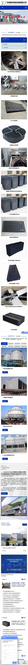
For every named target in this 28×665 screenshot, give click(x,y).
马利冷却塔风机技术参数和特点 (14, 71)
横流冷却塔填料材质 (14, 237)
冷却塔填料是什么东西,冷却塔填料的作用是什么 (13, 600)
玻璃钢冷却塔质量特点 (8, 397)
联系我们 (24, 662)
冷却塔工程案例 (5, 525)
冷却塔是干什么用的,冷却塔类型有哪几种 (11, 593)
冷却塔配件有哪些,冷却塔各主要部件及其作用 (12, 635)
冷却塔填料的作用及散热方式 (9, 606)
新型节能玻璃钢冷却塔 (8, 368)
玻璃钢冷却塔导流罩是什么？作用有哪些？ (12, 598)
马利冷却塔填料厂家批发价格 (14, 260)
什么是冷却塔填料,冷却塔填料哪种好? (11, 597)
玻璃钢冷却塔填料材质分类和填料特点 (14, 191)
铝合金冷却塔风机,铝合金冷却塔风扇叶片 (14, 306)
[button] (26, 524)
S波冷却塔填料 (14, 329)
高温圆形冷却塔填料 (14, 145)
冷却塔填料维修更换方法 (8, 604)
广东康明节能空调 (14, 3)
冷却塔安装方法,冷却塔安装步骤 (9, 633)
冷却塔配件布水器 (14, 96)
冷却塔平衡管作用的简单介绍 (9, 631)
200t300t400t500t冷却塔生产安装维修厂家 (12, 610)
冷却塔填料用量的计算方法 (8, 591)
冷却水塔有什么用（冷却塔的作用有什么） (12, 595)
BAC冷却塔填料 (14, 120)
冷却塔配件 (11, 32)
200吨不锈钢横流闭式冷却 (8, 455)
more (24, 579)
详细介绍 (4, 493)
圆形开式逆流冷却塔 (7, 426)
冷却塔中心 (11, 336)
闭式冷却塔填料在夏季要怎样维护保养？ (11, 602)
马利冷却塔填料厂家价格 (14, 283)
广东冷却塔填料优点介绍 (14, 214)
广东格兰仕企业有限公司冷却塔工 (9, 547)
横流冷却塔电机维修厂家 (14, 168)
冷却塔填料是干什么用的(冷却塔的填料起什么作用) (13, 608)
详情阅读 (5, 372)
